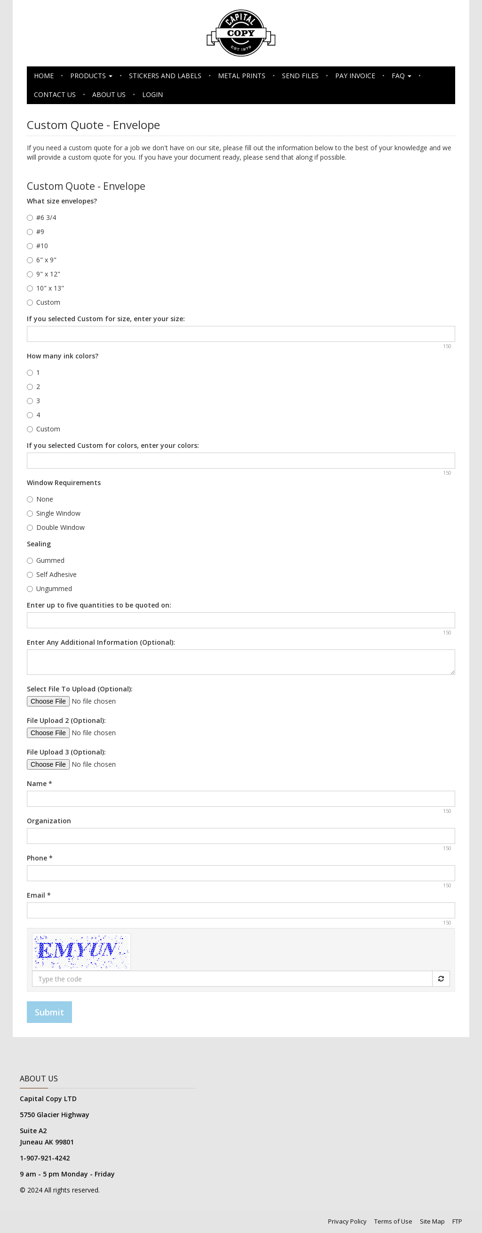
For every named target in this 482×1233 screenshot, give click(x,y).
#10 (37, 245)
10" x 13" (45, 288)
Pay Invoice (355, 75)
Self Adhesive (52, 574)
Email (39, 895)
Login (152, 94)
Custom (43, 302)
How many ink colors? (62, 355)
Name (39, 783)
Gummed (45, 560)
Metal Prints (241, 75)
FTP (457, 1221)
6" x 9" (41, 259)
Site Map (432, 1221)
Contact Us (55, 94)
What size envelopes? (62, 200)
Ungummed (49, 588)
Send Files (300, 75)
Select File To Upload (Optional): (80, 688)
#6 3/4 (41, 217)
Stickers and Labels (165, 75)
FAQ (401, 75)
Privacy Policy (347, 1221)
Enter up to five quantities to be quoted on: (99, 604)
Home (44, 75)
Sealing (39, 543)
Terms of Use (393, 1221)
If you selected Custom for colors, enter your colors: (113, 445)
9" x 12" (43, 273)
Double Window (56, 527)
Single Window (53, 513)
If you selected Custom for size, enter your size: (106, 318)
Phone (40, 857)
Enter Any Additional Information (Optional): (101, 642)
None (40, 499)
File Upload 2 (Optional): (66, 720)
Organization (49, 820)
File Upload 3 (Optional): (66, 751)
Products (91, 75)
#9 (35, 231)
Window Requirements (64, 482)
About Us (109, 94)
